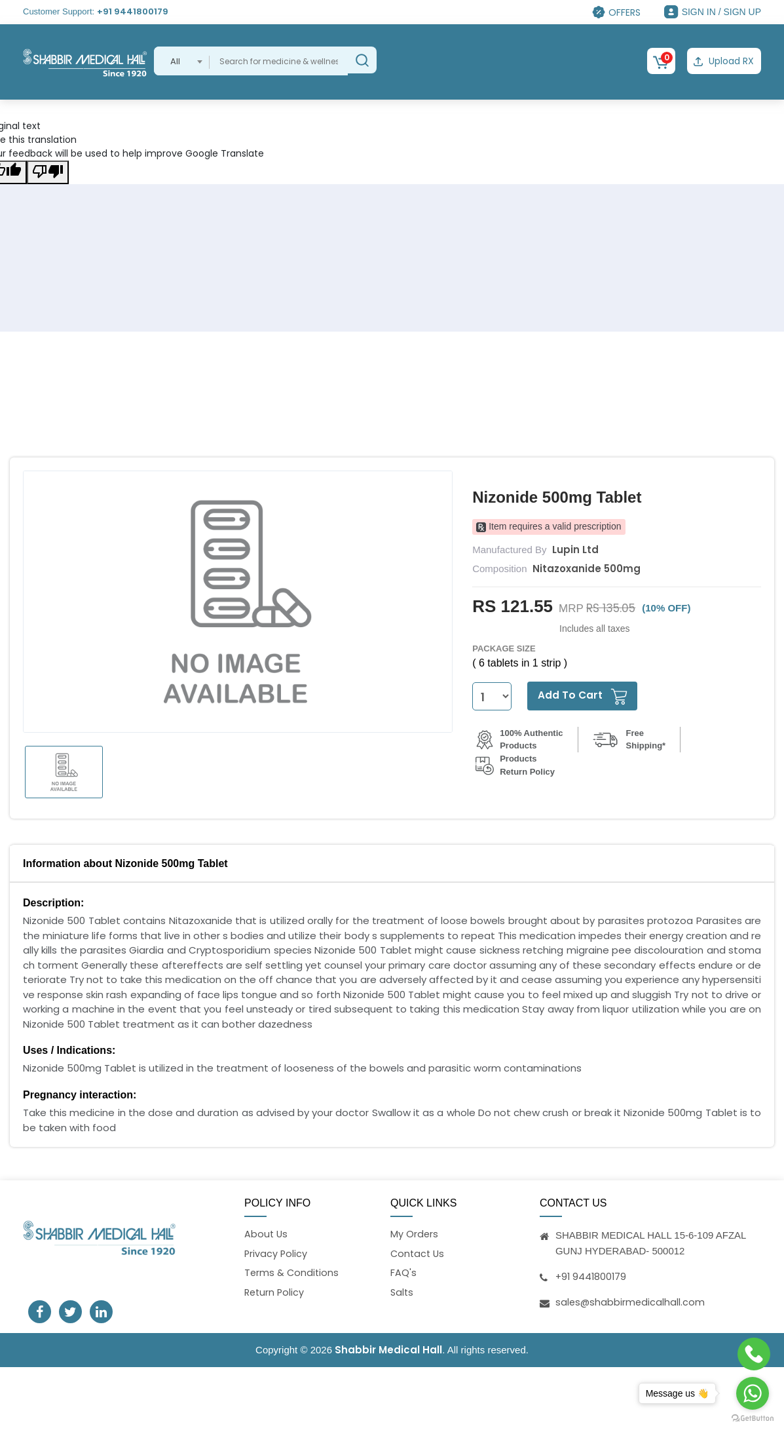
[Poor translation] (48, 170)
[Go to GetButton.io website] (753, 1418)
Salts (402, 1293)
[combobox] (182, 61)
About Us (266, 1233)
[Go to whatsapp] (752, 1393)
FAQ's (403, 1273)
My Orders (414, 1233)
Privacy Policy (276, 1253)
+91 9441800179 (132, 11)
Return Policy (275, 1293)
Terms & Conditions (292, 1273)
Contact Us (418, 1253)
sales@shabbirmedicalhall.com (631, 1300)
